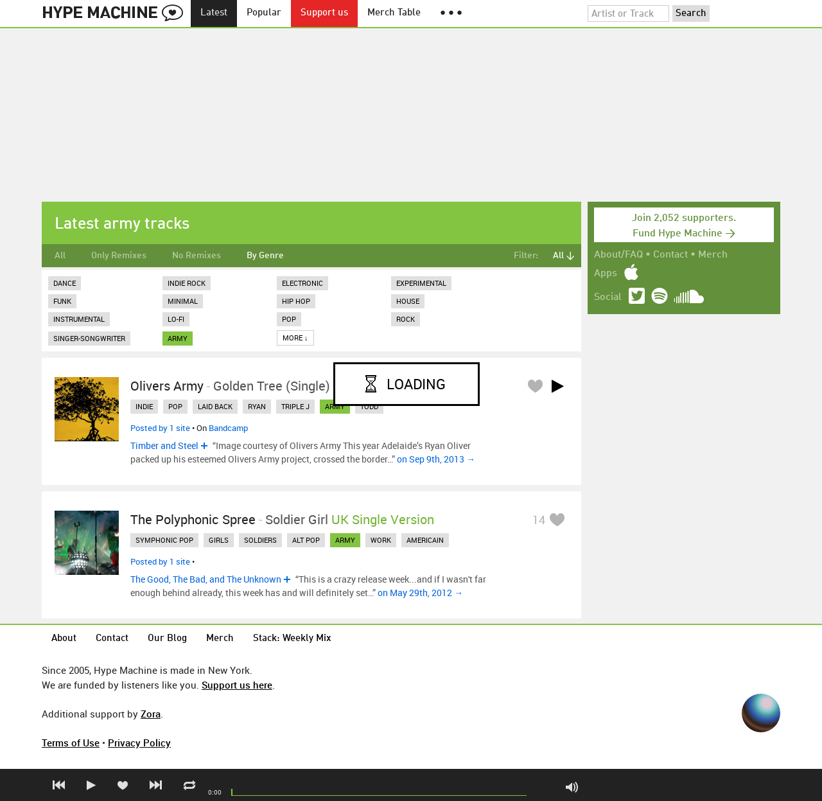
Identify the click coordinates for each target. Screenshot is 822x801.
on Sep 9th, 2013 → (436, 459)
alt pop (306, 540)
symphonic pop (164, 540)
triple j (295, 406)
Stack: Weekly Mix (292, 639)
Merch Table (394, 13)
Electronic (302, 283)
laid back (215, 406)
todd (369, 406)
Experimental (421, 283)
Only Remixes (118, 255)
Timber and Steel (164, 445)
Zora (151, 713)
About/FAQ (618, 255)
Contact (670, 255)
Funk (62, 301)
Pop (289, 319)
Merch (713, 255)
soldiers (260, 540)
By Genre (265, 255)
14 (538, 519)
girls (219, 540)
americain (425, 540)
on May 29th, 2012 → (420, 592)
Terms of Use (71, 742)
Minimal (183, 301)
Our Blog (167, 639)
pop (175, 406)
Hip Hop (296, 301)
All (60, 255)
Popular (264, 13)
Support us (324, 13)
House (407, 301)
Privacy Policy (139, 742)
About (63, 639)
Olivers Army (167, 385)
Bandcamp (228, 428)
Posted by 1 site (160, 428)
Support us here (237, 684)
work (381, 540)
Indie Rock (187, 283)
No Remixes (196, 255)
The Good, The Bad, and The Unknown (205, 579)
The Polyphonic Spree (193, 519)
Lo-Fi (176, 319)
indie (144, 406)
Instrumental (79, 319)
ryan (257, 406)
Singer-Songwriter (89, 338)
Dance (64, 283)
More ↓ (295, 337)
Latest (213, 13)
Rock (405, 319)
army (178, 338)
